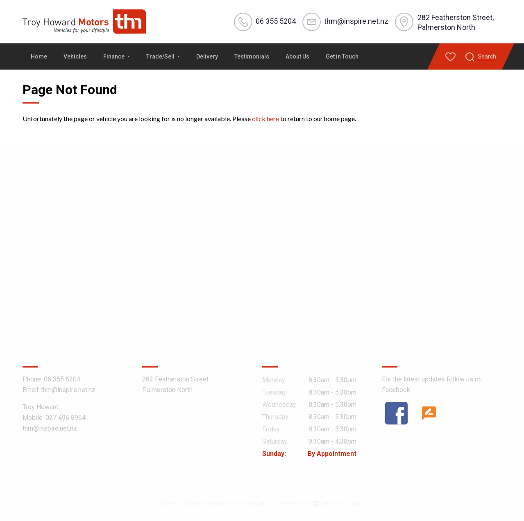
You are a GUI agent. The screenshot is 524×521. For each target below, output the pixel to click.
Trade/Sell (163, 56)
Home (39, 56)
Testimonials (251, 56)
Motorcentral (338, 504)
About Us (297, 56)
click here (265, 118)
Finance (116, 56)
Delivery (207, 56)
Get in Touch (342, 56)
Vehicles (75, 56)
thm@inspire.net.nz (356, 21)
